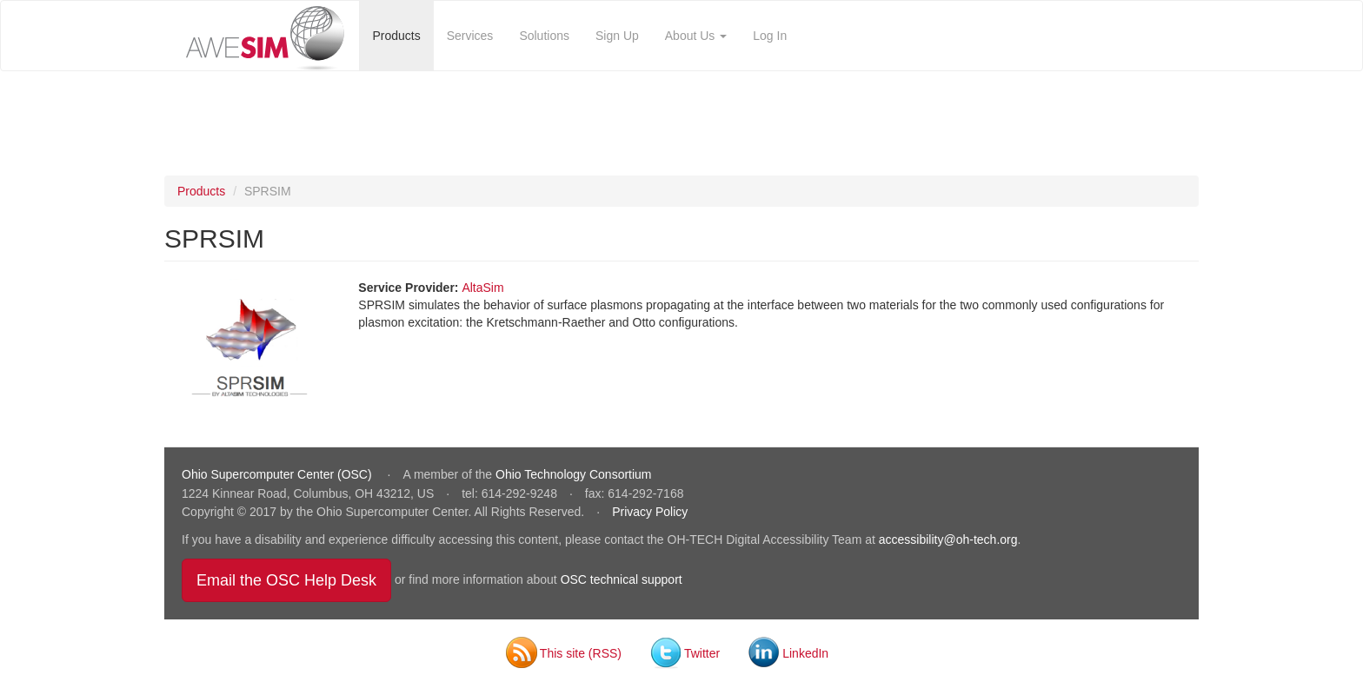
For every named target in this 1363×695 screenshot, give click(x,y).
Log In (770, 36)
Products (396, 36)
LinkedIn (805, 653)
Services (470, 36)
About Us (696, 36)
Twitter (702, 653)
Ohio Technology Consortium (573, 474)
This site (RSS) (581, 653)
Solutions (544, 36)
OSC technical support (621, 579)
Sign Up (617, 36)
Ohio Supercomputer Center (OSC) (279, 474)
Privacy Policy (650, 512)
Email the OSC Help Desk (293, 580)
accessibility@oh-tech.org (948, 539)
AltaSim (482, 288)
